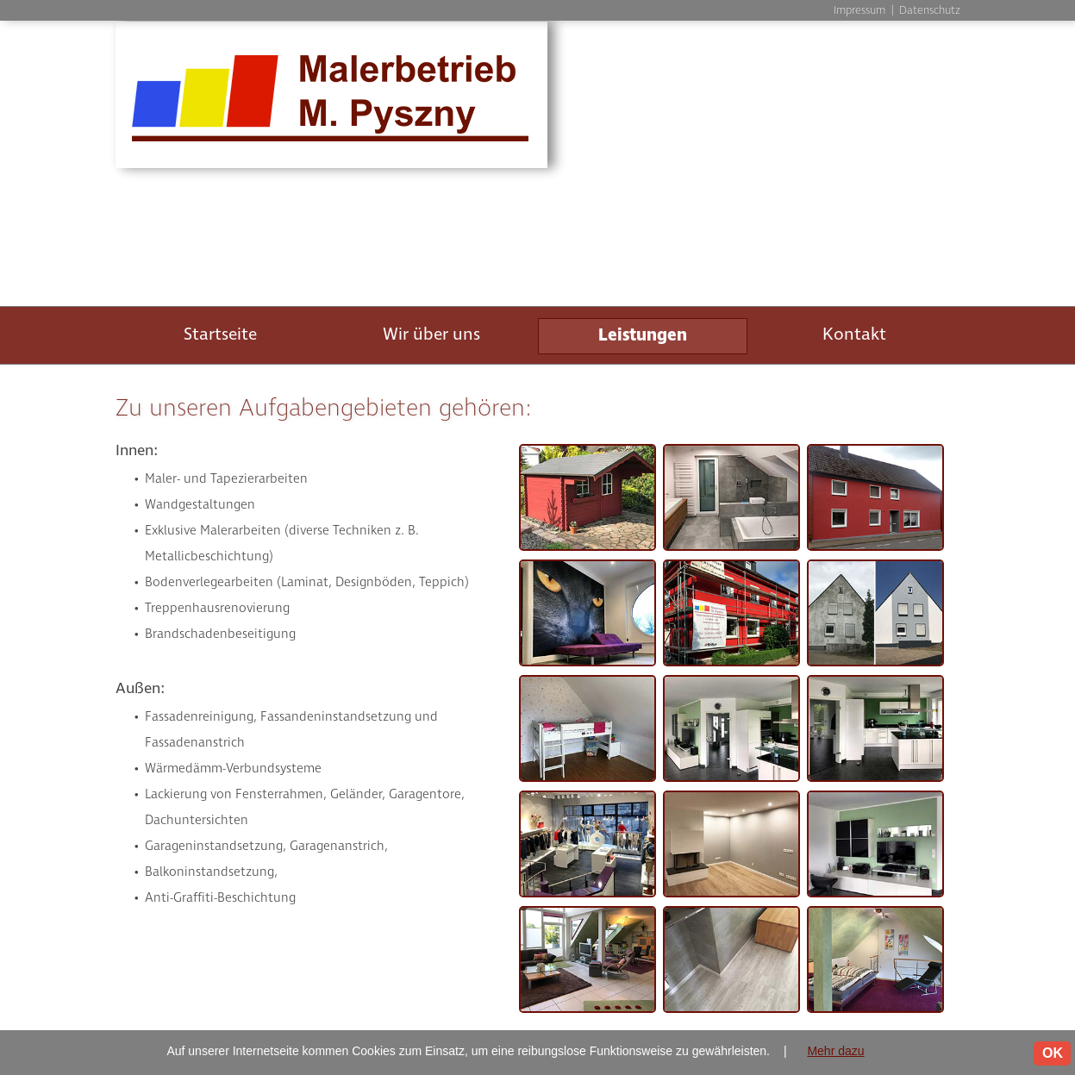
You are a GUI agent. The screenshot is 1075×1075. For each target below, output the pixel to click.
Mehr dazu (835, 1051)
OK (1052, 1053)
